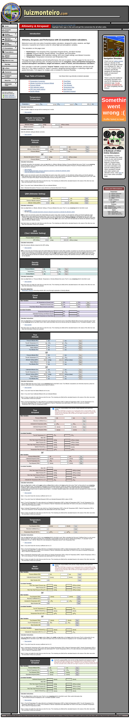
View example (28, 112)
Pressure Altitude (35, 85)
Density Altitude (34, 91)
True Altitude (67, 83)
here (120, 173)
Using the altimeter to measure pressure (34, 172)
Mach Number (67, 89)
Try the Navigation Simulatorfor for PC (113, 84)
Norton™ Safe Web (9, 95)
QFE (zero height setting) (37, 89)
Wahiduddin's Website (27, 290)
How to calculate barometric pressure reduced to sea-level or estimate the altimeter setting (47, 170)
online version (118, 61)
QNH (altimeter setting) (37, 87)
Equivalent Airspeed (69, 91)
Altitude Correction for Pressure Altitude (42, 83)
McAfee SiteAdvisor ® (9, 97)
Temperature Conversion (37, 81)
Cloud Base (67, 81)
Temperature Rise (68, 87)
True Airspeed (67, 85)
